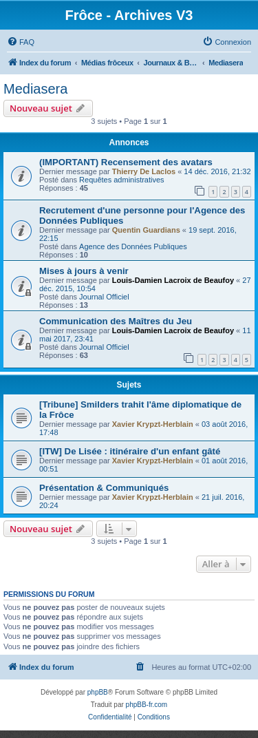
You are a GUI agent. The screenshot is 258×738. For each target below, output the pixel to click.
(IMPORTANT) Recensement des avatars (126, 162)
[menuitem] (20, 42)
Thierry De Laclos (143, 171)
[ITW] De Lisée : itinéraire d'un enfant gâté (129, 451)
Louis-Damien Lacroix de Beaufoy (173, 280)
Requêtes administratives (121, 180)
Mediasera (35, 88)
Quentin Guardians (146, 230)
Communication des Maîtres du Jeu (115, 321)
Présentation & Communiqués (104, 488)
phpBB (97, 692)
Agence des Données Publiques (133, 246)
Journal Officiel (104, 297)
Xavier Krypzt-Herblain (152, 424)
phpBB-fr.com (147, 704)
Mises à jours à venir (84, 271)
